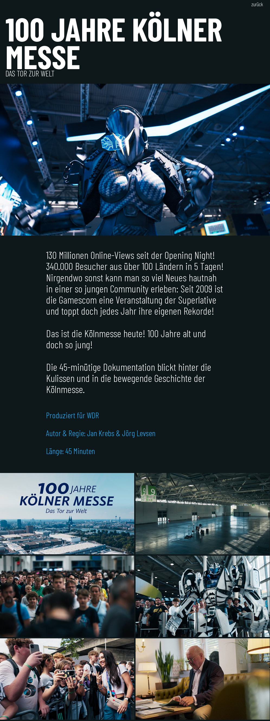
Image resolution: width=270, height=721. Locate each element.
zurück (257, 4)
